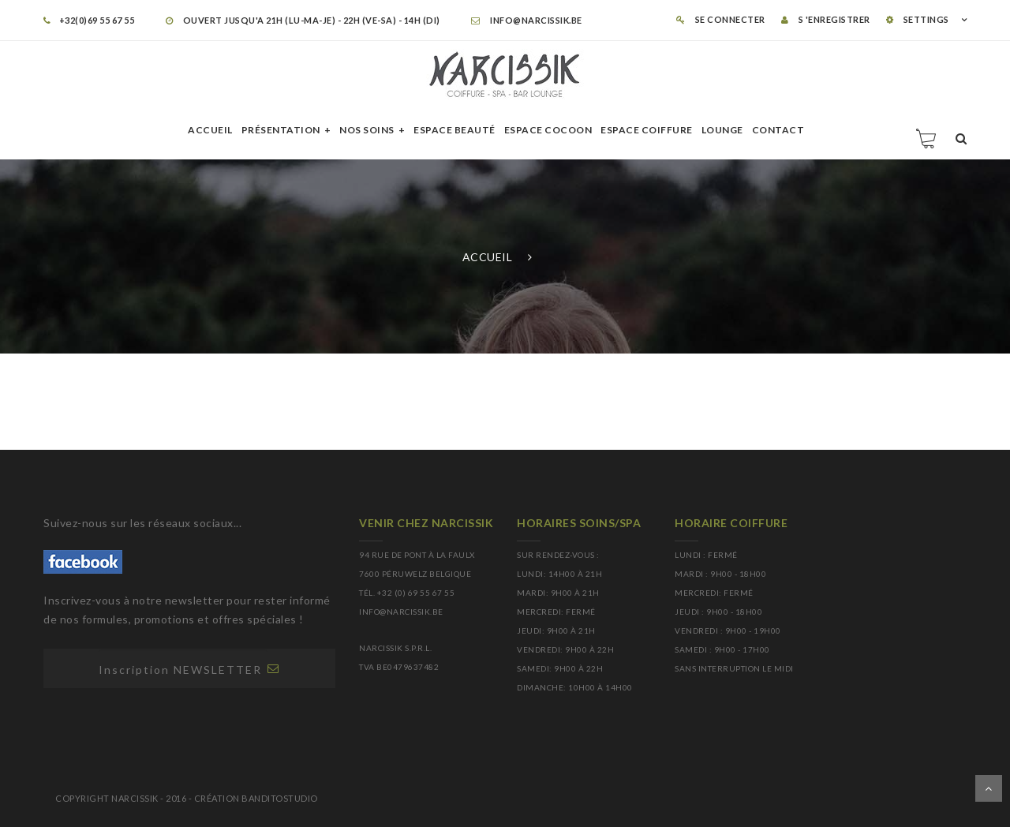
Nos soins (367, 130)
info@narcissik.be (526, 20)
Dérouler (988, 788)
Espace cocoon (548, 130)
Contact (778, 130)
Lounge (722, 130)
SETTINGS (917, 19)
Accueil (210, 130)
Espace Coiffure (646, 130)
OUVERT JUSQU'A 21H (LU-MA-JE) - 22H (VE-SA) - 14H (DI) (303, 20)
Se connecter (720, 19)
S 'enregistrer (825, 19)
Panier (927, 138)
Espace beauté (454, 130)
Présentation (280, 130)
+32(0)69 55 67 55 (88, 20)
